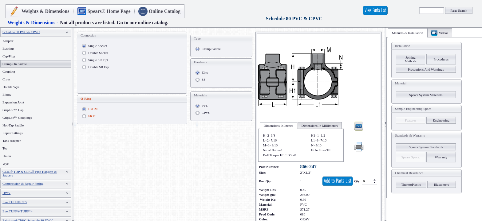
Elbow (6, 94)
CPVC (206, 112)
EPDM (93, 109)
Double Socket (98, 53)
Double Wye (10, 87)
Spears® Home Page (109, 11)
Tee (4, 148)
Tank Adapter (11, 140)
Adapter (7, 41)
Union (6, 156)
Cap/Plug (8, 56)
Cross (6, 79)
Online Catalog (165, 11)
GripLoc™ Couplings (17, 117)
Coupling (8, 71)
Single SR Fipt (98, 60)
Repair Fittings (12, 133)
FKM (92, 116)
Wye (5, 163)
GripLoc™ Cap (13, 110)
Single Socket (97, 46)
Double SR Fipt (98, 67)
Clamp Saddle (211, 49)
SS (203, 79)
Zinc (205, 72)
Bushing (8, 48)
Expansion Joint (13, 102)
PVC (205, 105)
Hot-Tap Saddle (13, 125)
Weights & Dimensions (45, 11)
